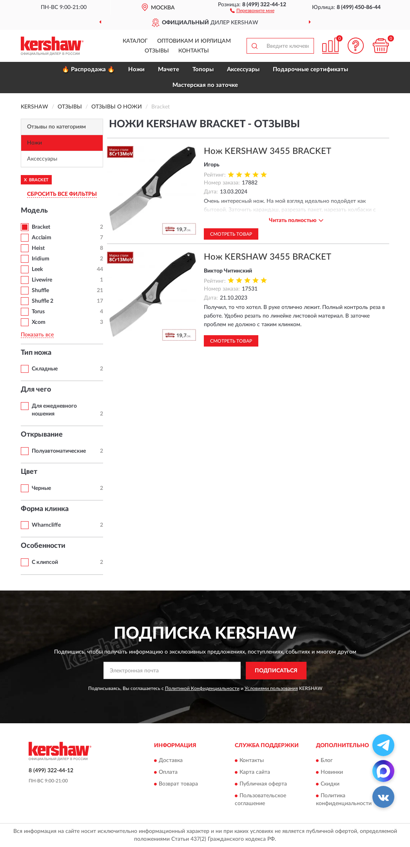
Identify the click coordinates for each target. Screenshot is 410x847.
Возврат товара (178, 784)
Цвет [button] (29, 471)
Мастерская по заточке (205, 85)
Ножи (136, 69)
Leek (37, 269)
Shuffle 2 (42, 301)
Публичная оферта (263, 784)
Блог (327, 761)
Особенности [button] (43, 545)
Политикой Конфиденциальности (202, 688)
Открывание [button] (42, 434)
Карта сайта (254, 772)
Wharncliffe (46, 525)
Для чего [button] (36, 389)
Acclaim (41, 237)
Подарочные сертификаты (310, 69)
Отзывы (157, 51)
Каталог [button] (135, 41)
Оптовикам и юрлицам (194, 41)
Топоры (203, 69)
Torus (38, 311)
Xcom (38, 322)
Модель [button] (34, 210)
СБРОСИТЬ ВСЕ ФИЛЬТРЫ (62, 194)
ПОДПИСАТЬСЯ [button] (276, 671)
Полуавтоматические (59, 451)
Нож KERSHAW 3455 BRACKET (267, 151)
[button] (252, 10)
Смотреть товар (231, 234)
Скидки (330, 784)
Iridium (40, 259)
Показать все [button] (37, 335)
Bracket (41, 227)
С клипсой (45, 562)
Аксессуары (243, 69)
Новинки (332, 772)
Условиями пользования (271, 688)
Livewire (42, 280)
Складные (45, 369)
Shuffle (40, 290)
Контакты (193, 51)
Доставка (171, 761)
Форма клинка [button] (45, 509)
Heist (38, 248)
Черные (41, 488)
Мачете (168, 69)
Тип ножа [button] (36, 352)
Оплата (168, 772)
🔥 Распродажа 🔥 (88, 69)
